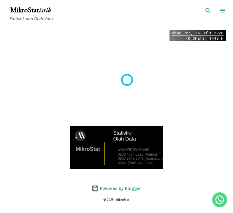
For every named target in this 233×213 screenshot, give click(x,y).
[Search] (208, 10)
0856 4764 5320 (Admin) (137, 154)
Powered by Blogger (116, 188)
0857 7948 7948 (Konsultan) (140, 158)
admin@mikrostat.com (135, 163)
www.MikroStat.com (133, 149)
